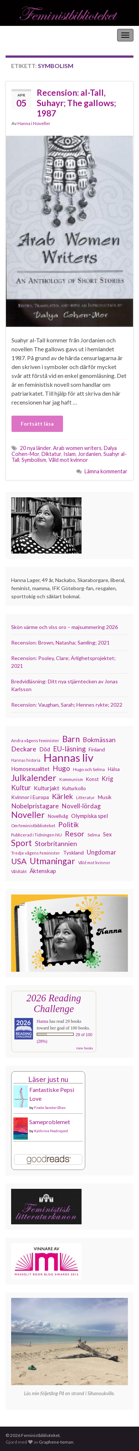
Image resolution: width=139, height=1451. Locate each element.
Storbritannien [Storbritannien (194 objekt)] (56, 844)
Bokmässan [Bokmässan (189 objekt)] (99, 740)
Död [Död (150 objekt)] (44, 749)
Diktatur (51, 454)
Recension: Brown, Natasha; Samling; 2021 (60, 642)
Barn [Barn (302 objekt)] (71, 739)
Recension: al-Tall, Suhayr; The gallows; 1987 (76, 102)
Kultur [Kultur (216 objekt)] (21, 788)
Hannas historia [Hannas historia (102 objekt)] (25, 760)
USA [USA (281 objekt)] (19, 861)
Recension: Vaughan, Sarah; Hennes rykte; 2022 (66, 704)
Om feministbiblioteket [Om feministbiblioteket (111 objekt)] (33, 825)
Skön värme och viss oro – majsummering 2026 (64, 627)
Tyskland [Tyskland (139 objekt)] (73, 852)
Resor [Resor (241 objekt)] (75, 833)
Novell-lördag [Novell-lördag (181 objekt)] (81, 806)
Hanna (23, 123)
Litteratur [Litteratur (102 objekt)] (85, 797)
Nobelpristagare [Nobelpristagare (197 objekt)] (35, 806)
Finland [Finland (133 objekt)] (97, 749)
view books (84, 1048)
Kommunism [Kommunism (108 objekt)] (71, 779)
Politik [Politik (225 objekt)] (68, 825)
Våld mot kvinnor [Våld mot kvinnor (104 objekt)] (94, 862)
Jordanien (89, 454)
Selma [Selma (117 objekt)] (93, 835)
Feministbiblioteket (31, 34)
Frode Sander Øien (50, 1107)
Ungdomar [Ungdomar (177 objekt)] (101, 852)
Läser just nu (48, 1079)
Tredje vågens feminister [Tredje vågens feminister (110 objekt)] (35, 852)
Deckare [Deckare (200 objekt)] (23, 749)
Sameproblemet (49, 1121)
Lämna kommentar (106, 471)
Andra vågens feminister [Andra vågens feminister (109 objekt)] (35, 740)
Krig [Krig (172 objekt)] (107, 778)
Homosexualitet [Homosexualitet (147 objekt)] (30, 768)
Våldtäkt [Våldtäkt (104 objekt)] (19, 871)
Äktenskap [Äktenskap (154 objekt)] (43, 870)
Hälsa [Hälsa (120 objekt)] (114, 769)
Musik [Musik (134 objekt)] (105, 797)
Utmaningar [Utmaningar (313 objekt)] (52, 861)
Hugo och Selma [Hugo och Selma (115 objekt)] (89, 769)
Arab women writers (77, 448)
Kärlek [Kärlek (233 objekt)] (62, 796)
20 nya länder (35, 448)
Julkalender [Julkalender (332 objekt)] (33, 778)
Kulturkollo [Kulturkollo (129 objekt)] (74, 788)
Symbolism (33, 460)
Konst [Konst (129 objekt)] (92, 779)
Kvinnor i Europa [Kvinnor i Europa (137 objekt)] (30, 797)
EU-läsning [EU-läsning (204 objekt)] (69, 749)
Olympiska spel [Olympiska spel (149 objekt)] (89, 815)
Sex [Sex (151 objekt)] (107, 834)
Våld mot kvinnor (68, 460)
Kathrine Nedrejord (51, 1131)
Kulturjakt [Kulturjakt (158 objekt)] (46, 788)
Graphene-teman (56, 1442)
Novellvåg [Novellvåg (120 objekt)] (58, 816)
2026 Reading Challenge (53, 1003)
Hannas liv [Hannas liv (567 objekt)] (68, 758)
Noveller (41, 123)
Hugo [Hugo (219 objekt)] (61, 768)
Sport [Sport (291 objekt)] (21, 843)
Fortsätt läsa (37, 423)
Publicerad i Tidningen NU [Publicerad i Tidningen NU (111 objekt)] (36, 834)
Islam (69, 454)
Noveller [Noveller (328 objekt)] (28, 815)
